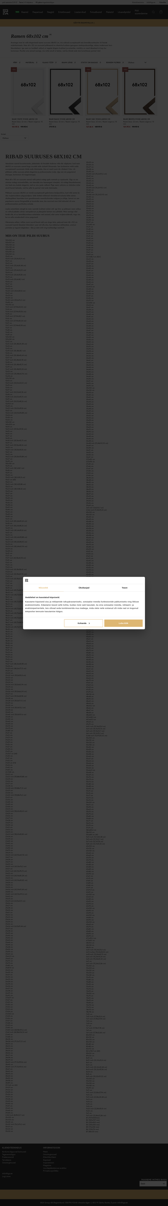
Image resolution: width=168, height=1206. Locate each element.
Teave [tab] (124, 588)
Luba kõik (123, 623)
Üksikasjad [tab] (84, 588)
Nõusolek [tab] (43, 588)
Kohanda (84, 623)
